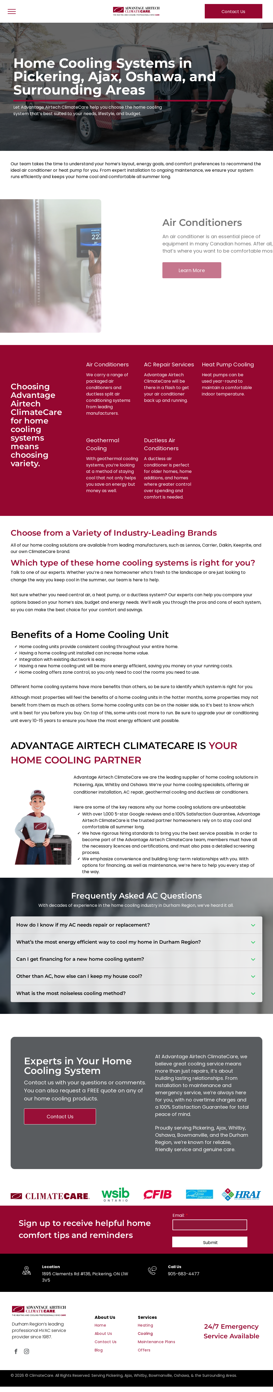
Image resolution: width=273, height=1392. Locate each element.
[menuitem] (115, 1325)
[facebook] (16, 1352)
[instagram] (26, 1352)
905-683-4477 (183, 1274)
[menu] (12, 11)
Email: (178, 1215)
